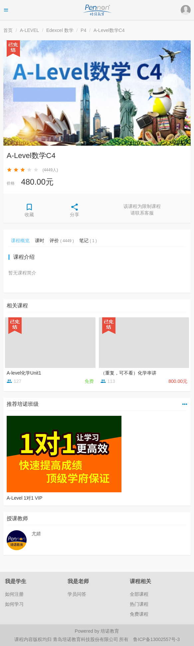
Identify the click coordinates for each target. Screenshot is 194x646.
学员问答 (77, 594)
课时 (39, 240)
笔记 (88, 240)
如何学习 (14, 604)
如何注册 (14, 594)
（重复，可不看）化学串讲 (128, 373)
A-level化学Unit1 (24, 373)
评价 (62, 240)
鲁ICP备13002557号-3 (156, 639)
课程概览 (20, 240)
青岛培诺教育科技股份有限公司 (86, 639)
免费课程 (139, 614)
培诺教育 (109, 631)
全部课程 (139, 594)
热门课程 (139, 604)
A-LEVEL (29, 30)
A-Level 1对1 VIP (24, 498)
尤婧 (36, 533)
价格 (11, 183)
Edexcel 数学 (60, 30)
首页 (8, 30)
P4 (83, 30)
